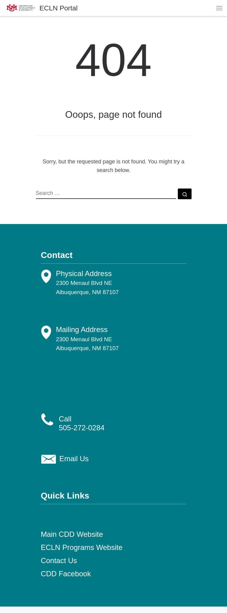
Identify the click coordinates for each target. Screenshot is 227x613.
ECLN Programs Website (82, 547)
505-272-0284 (81, 428)
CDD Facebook (66, 574)
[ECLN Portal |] (21, 7)
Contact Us (59, 560)
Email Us (74, 458)
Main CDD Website (72, 534)
